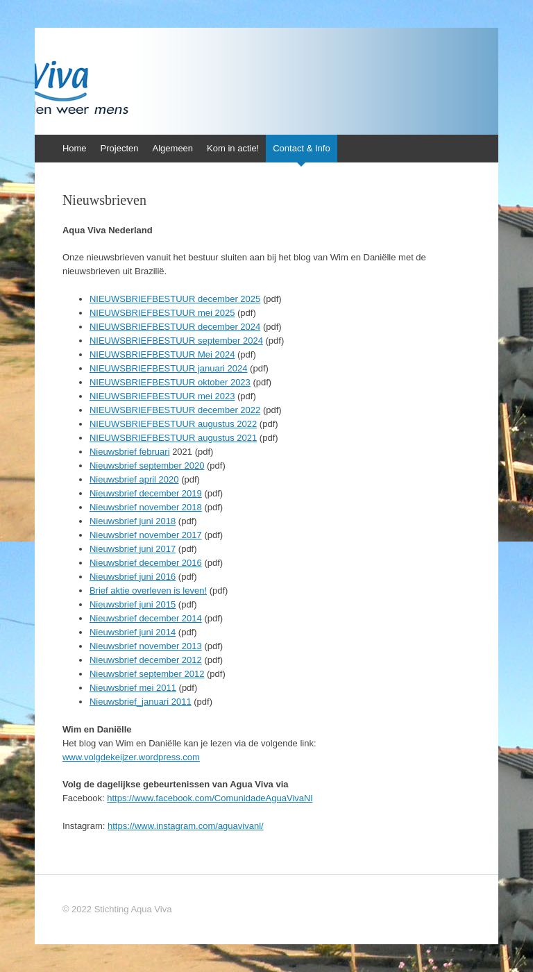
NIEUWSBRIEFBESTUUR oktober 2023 (170, 382)
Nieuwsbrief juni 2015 (133, 604)
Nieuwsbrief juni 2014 (133, 632)
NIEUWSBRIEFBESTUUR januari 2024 (169, 368)
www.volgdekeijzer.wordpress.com (131, 757)
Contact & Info (301, 148)
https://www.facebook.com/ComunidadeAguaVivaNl (209, 798)
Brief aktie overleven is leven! (148, 590)
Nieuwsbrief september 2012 (147, 674)
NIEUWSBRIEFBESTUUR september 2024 (176, 340)
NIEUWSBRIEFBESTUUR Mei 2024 (162, 354)
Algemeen (173, 148)
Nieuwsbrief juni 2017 (133, 549)
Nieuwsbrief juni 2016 (133, 576)
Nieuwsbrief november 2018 (146, 507)
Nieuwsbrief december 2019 (146, 493)
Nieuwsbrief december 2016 (146, 563)
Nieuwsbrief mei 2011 (133, 687)
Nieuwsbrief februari (130, 451)
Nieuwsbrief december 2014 (146, 618)
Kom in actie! (233, 148)
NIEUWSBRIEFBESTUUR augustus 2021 (173, 438)
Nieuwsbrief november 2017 (146, 535)
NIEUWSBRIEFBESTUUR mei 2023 (162, 396)
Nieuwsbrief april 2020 (134, 479)
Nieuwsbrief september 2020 (147, 465)
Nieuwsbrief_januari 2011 (141, 701)
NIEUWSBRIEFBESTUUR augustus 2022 (173, 424)
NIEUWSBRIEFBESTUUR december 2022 (175, 410)
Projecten (120, 148)
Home (74, 148)
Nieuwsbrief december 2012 (146, 660)
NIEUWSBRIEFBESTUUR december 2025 (175, 299)
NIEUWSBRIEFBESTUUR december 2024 (175, 326)
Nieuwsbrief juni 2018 (133, 521)
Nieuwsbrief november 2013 (146, 646)
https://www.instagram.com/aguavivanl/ (186, 826)
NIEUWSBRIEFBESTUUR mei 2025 (162, 313)
